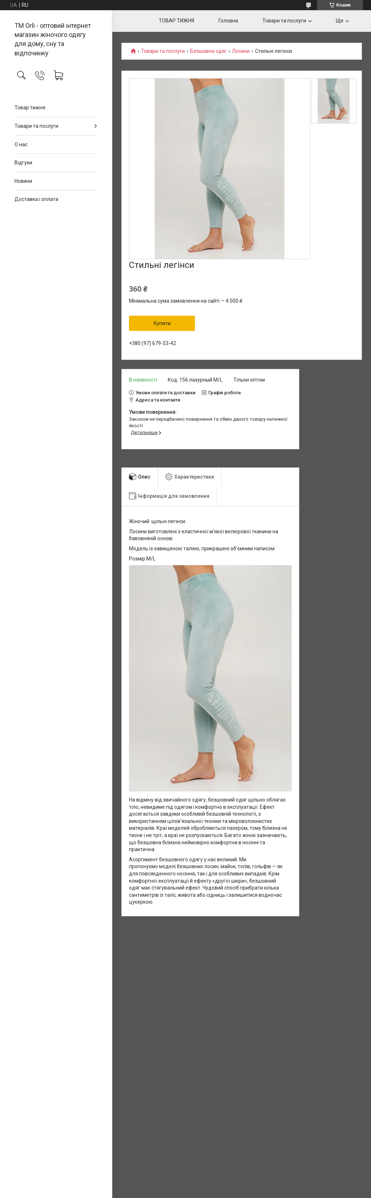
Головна (228, 21)
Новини (23, 181)
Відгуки (23, 162)
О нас (21, 144)
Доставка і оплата (36, 199)
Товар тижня (29, 107)
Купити (162, 323)
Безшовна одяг (208, 51)
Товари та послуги (36, 126)
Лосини (241, 51)
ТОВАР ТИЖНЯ (176, 21)
